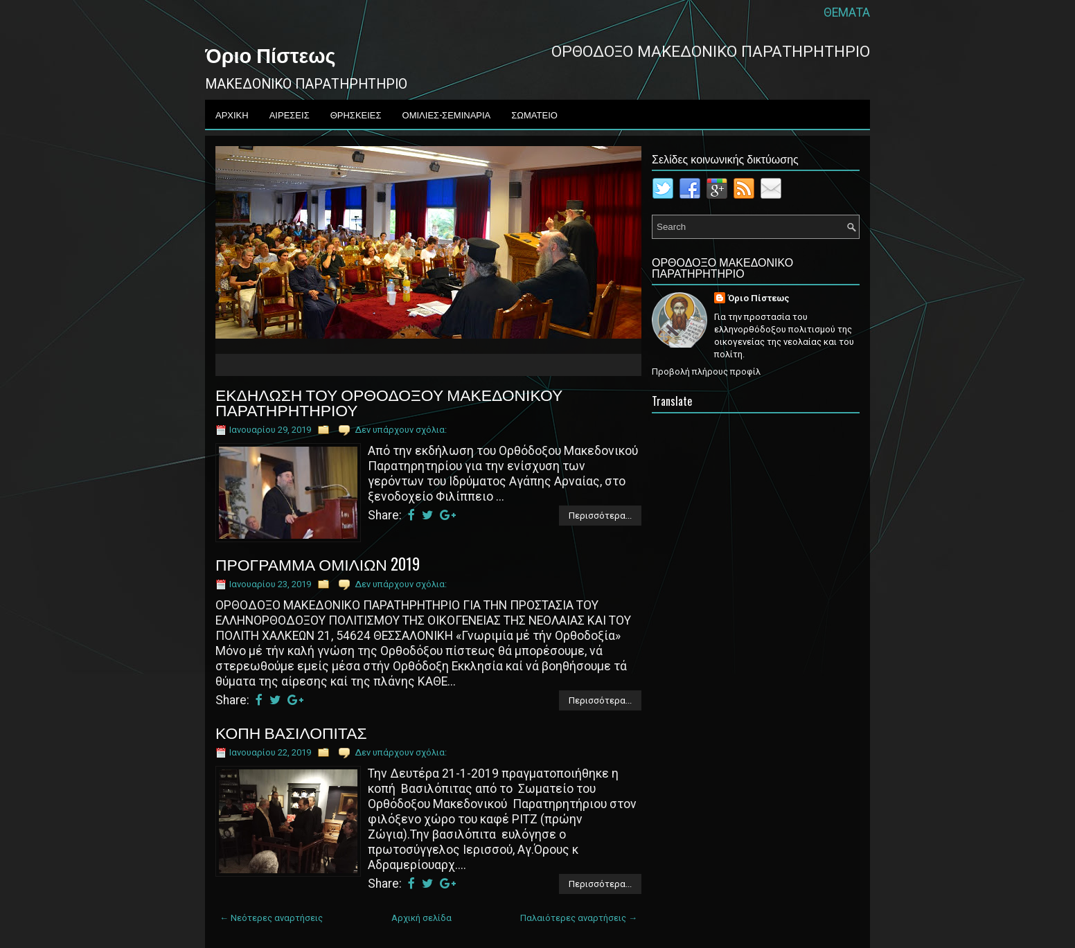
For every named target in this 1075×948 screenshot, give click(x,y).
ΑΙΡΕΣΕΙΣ (289, 114)
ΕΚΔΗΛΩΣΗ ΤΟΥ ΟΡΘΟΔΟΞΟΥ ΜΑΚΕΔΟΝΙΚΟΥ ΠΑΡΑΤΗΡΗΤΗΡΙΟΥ (388, 401)
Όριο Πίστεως (270, 54)
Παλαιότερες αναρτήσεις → (578, 918)
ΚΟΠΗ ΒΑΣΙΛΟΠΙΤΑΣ (291, 732)
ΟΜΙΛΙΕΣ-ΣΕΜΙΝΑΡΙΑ (446, 114)
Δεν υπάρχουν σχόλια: (401, 429)
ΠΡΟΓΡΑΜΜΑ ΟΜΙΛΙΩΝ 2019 (317, 563)
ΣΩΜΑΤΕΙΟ (534, 114)
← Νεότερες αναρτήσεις (271, 918)
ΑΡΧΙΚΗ (232, 114)
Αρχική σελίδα (421, 918)
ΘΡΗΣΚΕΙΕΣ (356, 114)
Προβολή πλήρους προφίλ (706, 371)
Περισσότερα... (600, 515)
